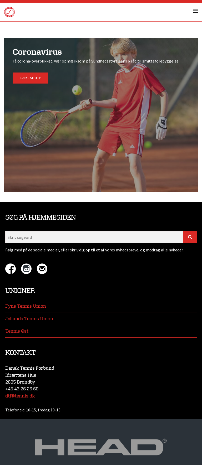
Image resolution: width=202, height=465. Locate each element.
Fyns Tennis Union (25, 306)
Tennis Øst (16, 331)
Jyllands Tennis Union (29, 319)
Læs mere (30, 78)
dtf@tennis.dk (20, 396)
